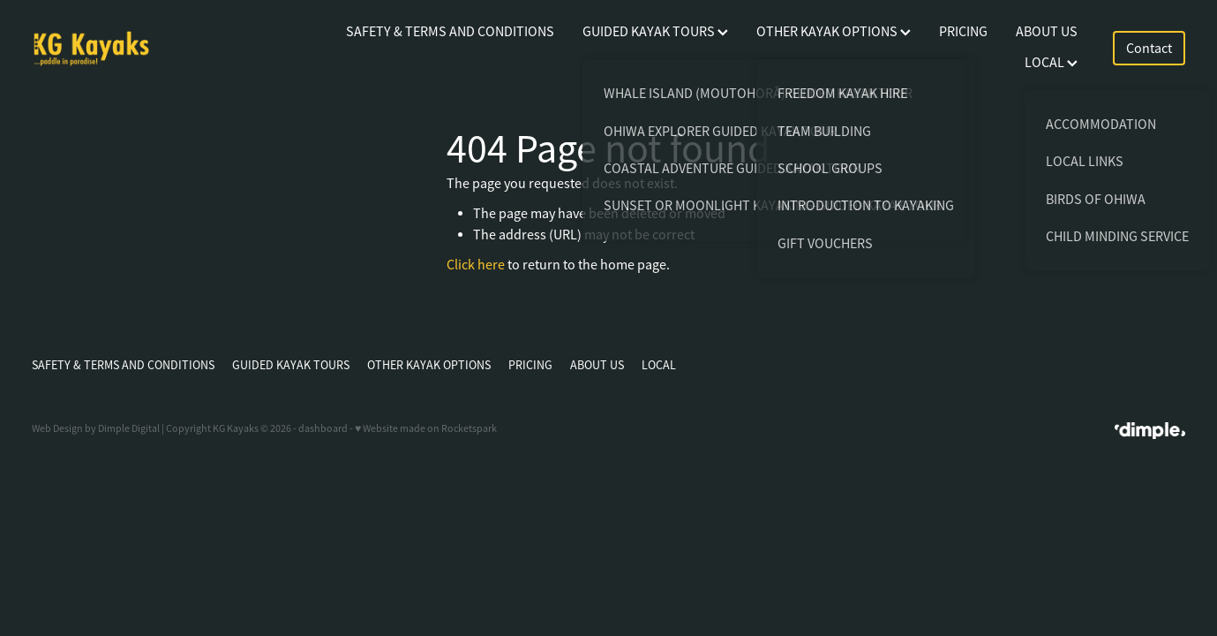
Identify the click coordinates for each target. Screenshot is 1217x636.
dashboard (323, 428)
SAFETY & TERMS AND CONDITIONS (450, 32)
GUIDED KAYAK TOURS (655, 32)
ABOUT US (1047, 32)
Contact (1149, 48)
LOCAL (1051, 63)
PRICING (963, 32)
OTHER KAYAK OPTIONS (833, 32)
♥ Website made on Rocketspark (426, 428)
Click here (476, 265)
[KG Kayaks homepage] (147, 48)
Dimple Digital (129, 428)
